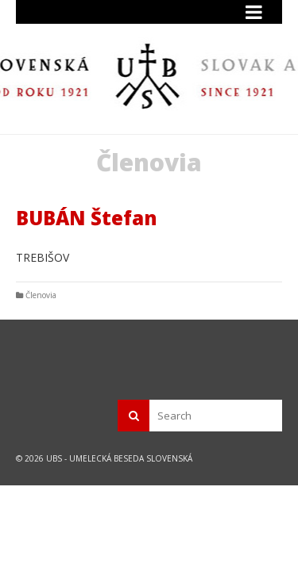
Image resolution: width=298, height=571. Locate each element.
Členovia (40, 295)
